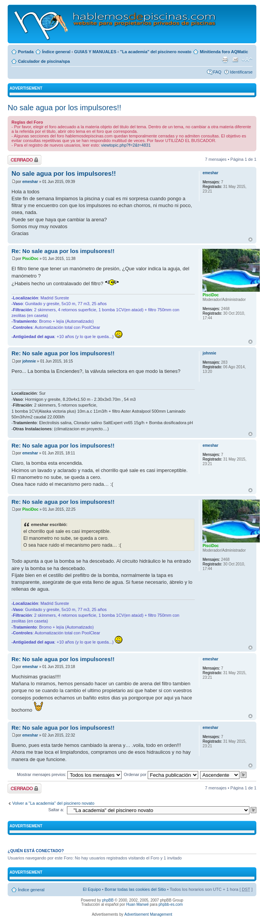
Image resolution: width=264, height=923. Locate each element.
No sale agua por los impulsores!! (64, 107)
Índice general (56, 51)
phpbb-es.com (170, 904)
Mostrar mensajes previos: (69, 774)
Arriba (250, 239)
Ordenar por (161, 774)
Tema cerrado (24, 160)
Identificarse (241, 72)
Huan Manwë (137, 904)
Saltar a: (56, 809)
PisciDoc (30, 258)
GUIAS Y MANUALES (95, 51)
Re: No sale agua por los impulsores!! (62, 251)
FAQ (217, 72)
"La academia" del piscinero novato (156, 51)
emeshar (30, 182)
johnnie (29, 361)
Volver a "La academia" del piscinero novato (53, 803)
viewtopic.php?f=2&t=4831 (126, 145)
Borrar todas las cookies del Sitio (135, 889)
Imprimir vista (225, 59)
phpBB (108, 900)
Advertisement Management (148, 914)
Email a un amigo (235, 59)
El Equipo (92, 889)
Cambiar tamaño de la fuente (247, 59)
